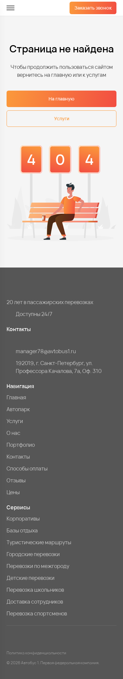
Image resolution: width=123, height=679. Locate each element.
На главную (61, 99)
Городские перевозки (33, 554)
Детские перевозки (30, 577)
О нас (13, 433)
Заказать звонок (93, 8)
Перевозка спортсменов (37, 613)
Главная (16, 397)
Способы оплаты (27, 468)
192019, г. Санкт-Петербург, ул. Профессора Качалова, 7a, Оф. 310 (59, 367)
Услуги (61, 118)
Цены (13, 492)
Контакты (18, 456)
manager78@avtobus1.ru (46, 351)
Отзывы (16, 480)
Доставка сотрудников (35, 601)
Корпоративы (23, 518)
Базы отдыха (22, 530)
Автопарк (18, 409)
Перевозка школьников (35, 589)
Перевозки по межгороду (38, 566)
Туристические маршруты (39, 542)
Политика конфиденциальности (36, 653)
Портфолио (21, 444)
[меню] (10, 8)
